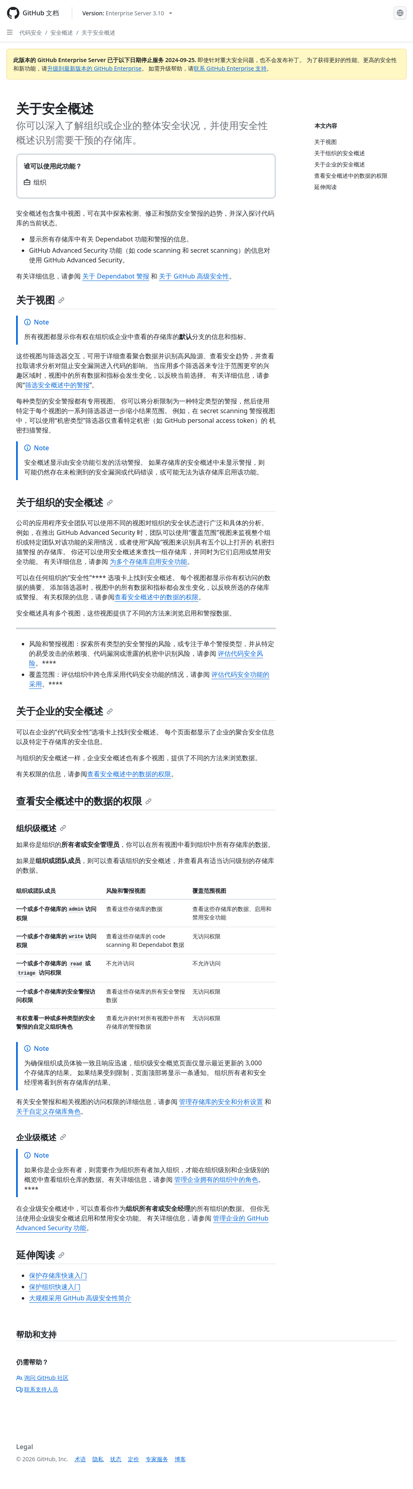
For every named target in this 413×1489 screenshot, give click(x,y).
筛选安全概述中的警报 (57, 385)
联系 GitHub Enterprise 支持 (230, 68)
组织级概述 (41, 828)
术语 (80, 1459)
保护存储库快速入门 (58, 1275)
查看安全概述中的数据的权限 (156, 597)
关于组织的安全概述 (64, 502)
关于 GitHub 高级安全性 (194, 276)
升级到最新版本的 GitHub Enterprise (94, 68)
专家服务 (157, 1459)
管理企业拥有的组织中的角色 (216, 1179)
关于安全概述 (98, 32)
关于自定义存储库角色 (48, 1111)
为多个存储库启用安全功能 (148, 561)
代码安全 (30, 32)
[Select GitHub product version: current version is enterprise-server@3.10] (127, 13)
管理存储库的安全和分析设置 (221, 1101)
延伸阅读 (40, 1254)
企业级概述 (41, 1137)
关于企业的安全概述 (64, 710)
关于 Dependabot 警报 (115, 276)
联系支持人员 (37, 1389)
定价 (133, 1459)
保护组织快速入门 (55, 1286)
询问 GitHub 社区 (42, 1377)
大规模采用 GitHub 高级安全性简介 (80, 1298)
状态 (115, 1459)
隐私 (98, 1459)
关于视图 (40, 299)
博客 (180, 1459)
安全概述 (61, 32)
